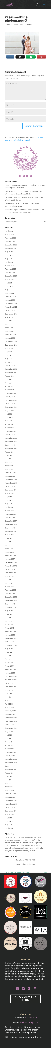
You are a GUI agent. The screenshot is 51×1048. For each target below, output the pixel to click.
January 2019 (10, 476)
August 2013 (9, 690)
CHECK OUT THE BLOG (25, 998)
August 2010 (9, 814)
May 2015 (8, 621)
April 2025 (9, 262)
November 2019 (11, 441)
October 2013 (10, 683)
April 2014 (9, 662)
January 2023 (10, 338)
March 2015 (9, 628)
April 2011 (9, 787)
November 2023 (11, 307)
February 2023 (10, 334)
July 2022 (8, 352)
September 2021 (11, 372)
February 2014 (10, 669)
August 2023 (9, 317)
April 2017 (9, 549)
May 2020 (8, 421)
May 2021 (8, 383)
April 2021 (9, 386)
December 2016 (11, 562)
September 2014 (11, 645)
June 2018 (8, 500)
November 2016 (11, 566)
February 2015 (10, 631)
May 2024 (8, 290)
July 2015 (8, 614)
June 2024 (8, 286)
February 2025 (10, 269)
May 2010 (8, 825)
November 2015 (11, 600)
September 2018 (11, 490)
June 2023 (8, 321)
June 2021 (8, 379)
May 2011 (8, 783)
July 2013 (8, 693)
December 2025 (11, 245)
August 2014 (9, 649)
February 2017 (10, 555)
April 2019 (9, 466)
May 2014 (8, 659)
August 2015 (9, 611)
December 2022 (11, 341)
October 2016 (10, 569)
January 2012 (10, 756)
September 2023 (11, 314)
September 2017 (11, 531)
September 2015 (11, 607)
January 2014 (10, 673)
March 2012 (9, 749)
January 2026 (10, 241)
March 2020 (9, 428)
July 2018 (8, 497)
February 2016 (10, 590)
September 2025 (11, 248)
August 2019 (9, 452)
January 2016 (10, 593)
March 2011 (9, 790)
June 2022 (8, 355)
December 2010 (11, 801)
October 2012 (10, 725)
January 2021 (10, 397)
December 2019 (11, 438)
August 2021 (9, 376)
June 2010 (8, 821)
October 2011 (10, 766)
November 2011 (11, 763)
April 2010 (9, 828)
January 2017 (10, 559)
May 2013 (8, 700)
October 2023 (10, 310)
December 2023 (11, 303)
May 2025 (8, 259)
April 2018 (9, 507)
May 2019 (8, 462)
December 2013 (11, 676)
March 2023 (9, 331)
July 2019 (8, 455)
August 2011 (9, 773)
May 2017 (8, 545)
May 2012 (8, 742)
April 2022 (9, 362)
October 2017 (10, 528)
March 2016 (9, 587)
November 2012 (11, 721)
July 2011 (8, 776)
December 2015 (11, 597)
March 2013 (9, 707)
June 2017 (8, 542)
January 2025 (10, 272)
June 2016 (8, 580)
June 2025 (8, 255)
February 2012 (10, 752)
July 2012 (8, 735)
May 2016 (8, 583)
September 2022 (11, 345)
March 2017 (9, 552)
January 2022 (10, 366)
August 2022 (9, 348)
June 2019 (8, 459)
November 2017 (11, 524)
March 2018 (9, 511)
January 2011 (10, 797)
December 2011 (11, 759)
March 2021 (9, 390)
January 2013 (10, 714)
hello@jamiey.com (28, 864)
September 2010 (11, 811)
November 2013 (11, 680)
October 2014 (10, 642)
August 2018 (9, 493)
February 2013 (10, 711)
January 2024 (10, 300)
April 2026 (9, 231)
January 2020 (10, 435)
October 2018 (10, 486)
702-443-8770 (30, 860)
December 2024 (11, 276)
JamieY (9, 24)
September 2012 (11, 728)
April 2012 (9, 745)
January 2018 (10, 517)
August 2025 (9, 252)
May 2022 (8, 359)
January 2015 (10, 635)
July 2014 (8, 652)
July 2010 (8, 818)
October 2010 (10, 807)
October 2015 (10, 604)
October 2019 (10, 445)
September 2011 (11, 769)
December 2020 (11, 400)
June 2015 (8, 618)
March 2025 (9, 266)
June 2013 (8, 697)
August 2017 (9, 535)
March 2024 (9, 293)
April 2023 (9, 328)
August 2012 (9, 731)
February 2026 (10, 238)
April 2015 (9, 624)
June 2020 (8, 417)
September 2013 (11, 687)
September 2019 (11, 448)
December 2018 (11, 479)
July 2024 (8, 283)
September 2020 (11, 407)
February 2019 (10, 473)
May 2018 (8, 504)
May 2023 (8, 324)
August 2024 (9, 279)
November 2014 (11, 638)
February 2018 (10, 514)
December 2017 (11, 521)
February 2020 (10, 431)
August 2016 (9, 576)
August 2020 (9, 410)
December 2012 (11, 718)
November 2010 (11, 804)
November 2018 (11, 483)
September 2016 (11, 573)
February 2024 (10, 297)
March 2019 (9, 469)
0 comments (29, 24)
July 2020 (8, 414)
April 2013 (9, 704)
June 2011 (8, 780)
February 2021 (10, 393)
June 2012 (8, 738)
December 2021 (11, 369)
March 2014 (9, 666)
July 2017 (8, 538)
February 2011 (10, 794)
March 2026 (9, 234)
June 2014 (8, 656)
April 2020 (9, 424)
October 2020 (10, 403)
